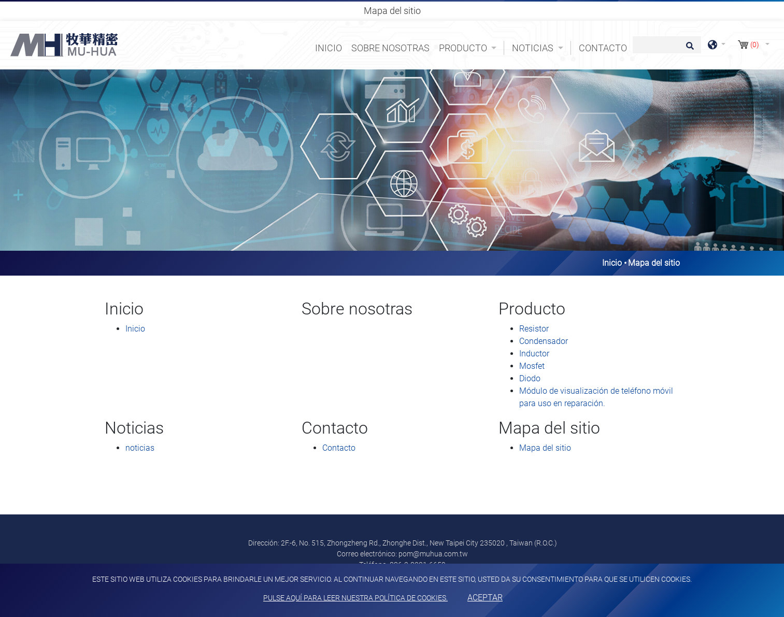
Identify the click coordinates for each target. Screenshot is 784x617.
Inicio (330, 47)
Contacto (603, 47)
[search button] (688, 49)
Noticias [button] (533, 47)
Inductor (534, 353)
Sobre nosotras (390, 47)
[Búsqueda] (667, 45)
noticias (139, 448)
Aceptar (485, 597)
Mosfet (532, 366)
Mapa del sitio (545, 448)
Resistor (534, 329)
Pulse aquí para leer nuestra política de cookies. (355, 598)
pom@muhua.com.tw (433, 554)
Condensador (543, 341)
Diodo (529, 378)
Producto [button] (464, 47)
